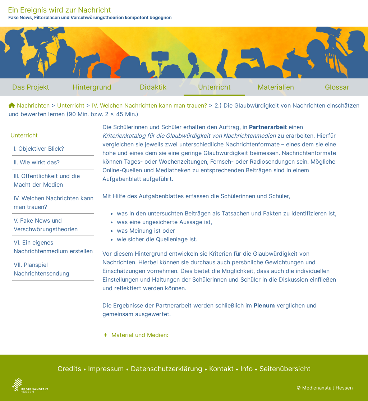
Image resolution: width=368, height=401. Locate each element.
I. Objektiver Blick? (39, 148)
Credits (69, 368)
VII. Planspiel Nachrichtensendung (41, 269)
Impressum (106, 368)
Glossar (337, 87)
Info (246, 368)
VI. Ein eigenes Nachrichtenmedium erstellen (53, 247)
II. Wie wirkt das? (37, 162)
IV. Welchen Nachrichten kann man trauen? (149, 105)
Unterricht (214, 87)
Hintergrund (92, 87)
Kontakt (221, 368)
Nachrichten (33, 105)
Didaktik (153, 87)
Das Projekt (30, 87)
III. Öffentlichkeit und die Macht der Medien (47, 180)
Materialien (276, 87)
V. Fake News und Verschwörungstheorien (46, 225)
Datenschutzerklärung (166, 368)
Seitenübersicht (284, 368)
